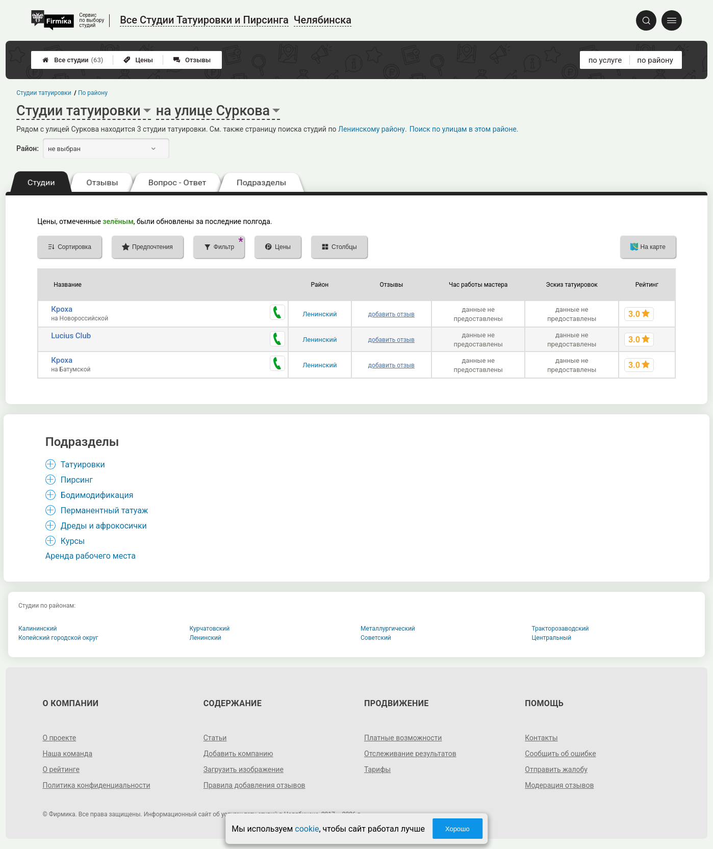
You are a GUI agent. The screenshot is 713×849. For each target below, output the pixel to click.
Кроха (61, 309)
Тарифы (377, 769)
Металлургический (388, 628)
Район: (27, 148)
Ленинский (319, 314)
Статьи (215, 738)
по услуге (605, 60)
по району (655, 60)
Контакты (541, 738)
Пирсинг (77, 480)
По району (93, 92)
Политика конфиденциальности (96, 785)
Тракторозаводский (560, 628)
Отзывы (192, 60)
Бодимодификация (97, 495)
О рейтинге (61, 769)
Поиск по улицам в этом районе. (464, 129)
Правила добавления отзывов (254, 785)
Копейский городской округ (58, 637)
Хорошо (457, 829)
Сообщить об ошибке (560, 754)
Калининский (37, 628)
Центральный (552, 637)
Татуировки (83, 464)
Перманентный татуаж (104, 510)
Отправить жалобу (556, 769)
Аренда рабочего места (90, 556)
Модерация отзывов (559, 785)
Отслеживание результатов (410, 754)
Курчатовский (210, 628)
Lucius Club (71, 335)
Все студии (72, 60)
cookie (307, 829)
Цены (138, 60)
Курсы (73, 541)
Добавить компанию (238, 754)
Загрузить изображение (243, 769)
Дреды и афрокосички (104, 526)
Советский (376, 637)
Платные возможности (403, 738)
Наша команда (67, 754)
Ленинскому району (371, 129)
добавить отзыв (391, 314)
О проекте (59, 738)
